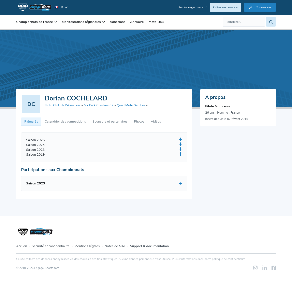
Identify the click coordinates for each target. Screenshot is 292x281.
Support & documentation (149, 246)
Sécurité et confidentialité (51, 246)
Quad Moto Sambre (132, 105)
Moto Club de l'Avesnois (64, 105)
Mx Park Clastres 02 (100, 105)
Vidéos (156, 121)
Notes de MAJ (115, 246)
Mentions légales (87, 246)
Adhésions (117, 22)
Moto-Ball (156, 22)
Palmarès (31, 121)
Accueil (21, 246)
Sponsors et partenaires (110, 121)
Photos (139, 121)
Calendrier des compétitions (65, 121)
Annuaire (137, 22)
